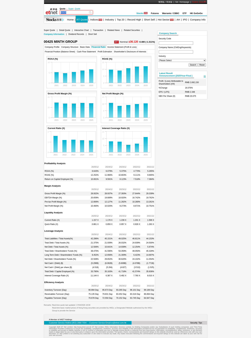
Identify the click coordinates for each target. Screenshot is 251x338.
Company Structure (69, 47)
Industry (109, 19)
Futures (155, 13)
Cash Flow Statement (86, 52)
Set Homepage (182, 2)
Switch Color (199, 2)
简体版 (169, 2)
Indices (94, 19)
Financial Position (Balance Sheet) (60, 52)
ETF (185, 13)
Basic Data (85, 47)
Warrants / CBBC (170, 13)
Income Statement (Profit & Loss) (122, 47)
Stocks (142, 13)
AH (178, 19)
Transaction (98, 30)
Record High (134, 19)
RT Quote (82, 19)
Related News (113, 30)
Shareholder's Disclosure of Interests (130, 52)
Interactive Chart (81, 30)
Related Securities (132, 30)
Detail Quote (64, 30)
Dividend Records (76, 34)
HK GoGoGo (196, 13)
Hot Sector (163, 19)
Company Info (197, 19)
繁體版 (161, 2)
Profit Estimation (105, 52)
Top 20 (120, 19)
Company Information (54, 34)
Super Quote (74, 9)
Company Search (168, 33)
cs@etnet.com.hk (118, 323)
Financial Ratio (99, 47)
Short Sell (149, 19)
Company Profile (52, 47)
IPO (185, 19)
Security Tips (196, 323)
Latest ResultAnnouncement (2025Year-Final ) (176, 74)
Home (70, 19)
